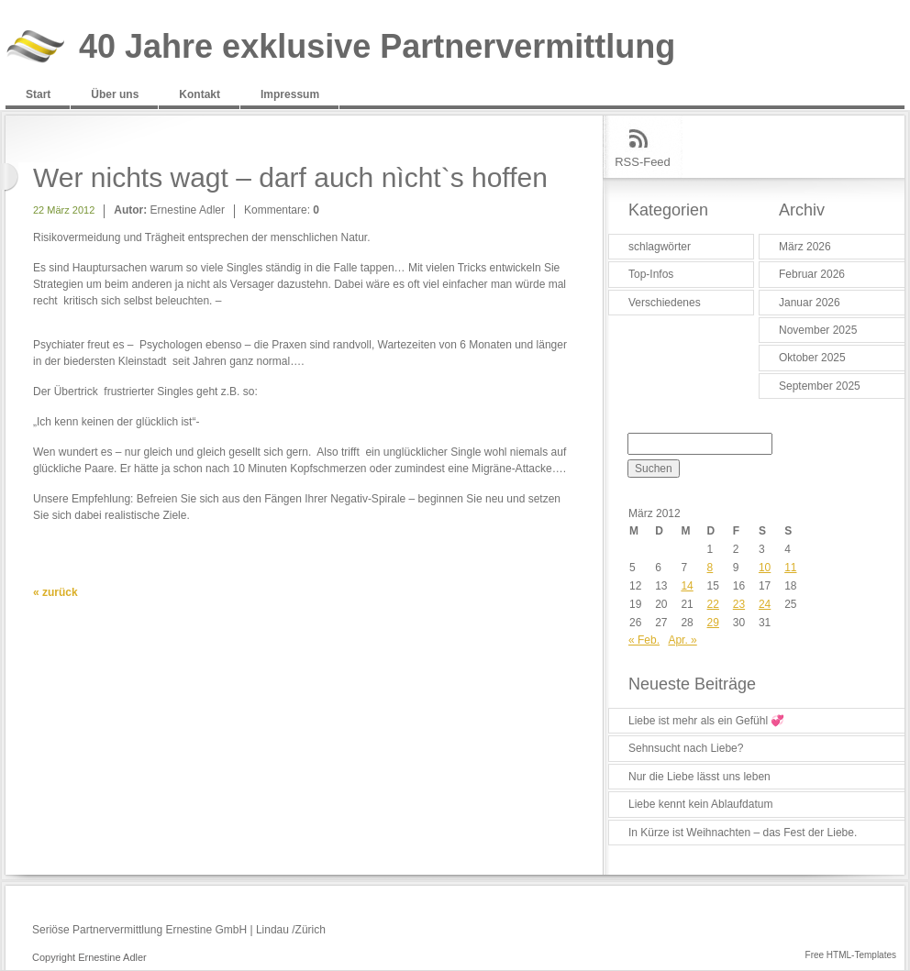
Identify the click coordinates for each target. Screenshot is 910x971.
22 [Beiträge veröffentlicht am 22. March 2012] (713, 604)
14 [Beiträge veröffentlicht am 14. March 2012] (687, 585)
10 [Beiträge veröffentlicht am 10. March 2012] (765, 567)
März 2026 (805, 246)
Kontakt (199, 94)
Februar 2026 (812, 274)
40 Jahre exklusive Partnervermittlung (377, 47)
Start (38, 94)
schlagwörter (659, 246)
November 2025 (818, 330)
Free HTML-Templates (850, 955)
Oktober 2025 (812, 357)
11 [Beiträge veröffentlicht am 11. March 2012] (790, 567)
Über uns (115, 94)
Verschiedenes (664, 302)
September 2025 (819, 386)
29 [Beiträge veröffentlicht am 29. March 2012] (713, 622)
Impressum (290, 94)
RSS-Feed (643, 162)
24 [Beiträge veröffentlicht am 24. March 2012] (765, 604)
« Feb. (644, 640)
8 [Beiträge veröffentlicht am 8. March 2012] (710, 567)
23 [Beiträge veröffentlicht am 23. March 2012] (739, 604)
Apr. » (682, 640)
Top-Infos (650, 274)
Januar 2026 (809, 302)
